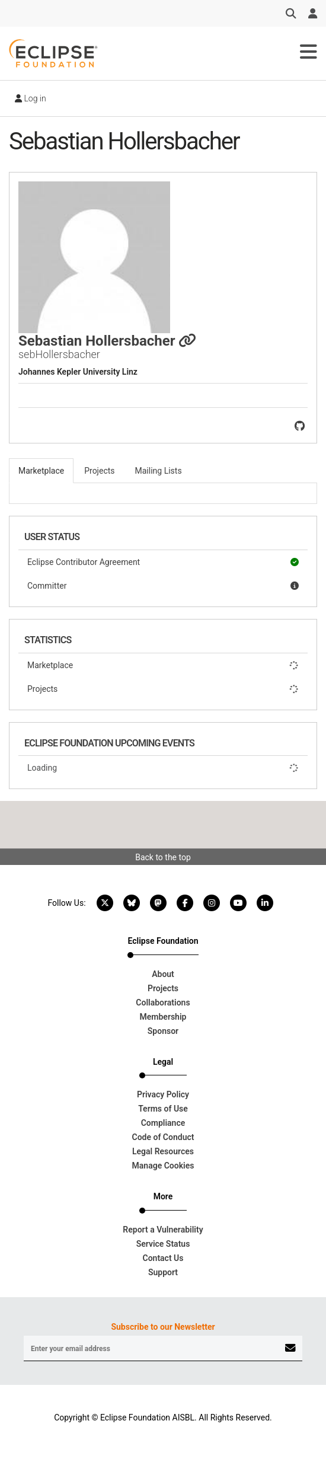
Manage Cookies (163, 1165)
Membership (163, 1016)
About (163, 974)
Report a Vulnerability (163, 1229)
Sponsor (163, 1031)
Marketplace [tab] (41, 470)
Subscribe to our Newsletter (163, 1327)
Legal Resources (163, 1151)
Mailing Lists (158, 470)
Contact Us (163, 1258)
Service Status (163, 1244)
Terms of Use (163, 1108)
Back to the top (163, 857)
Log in (30, 98)
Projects (163, 689)
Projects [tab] (99, 470)
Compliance (163, 1123)
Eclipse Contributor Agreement (163, 562)
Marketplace (163, 665)
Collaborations (163, 1002)
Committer (163, 586)
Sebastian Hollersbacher (107, 341)
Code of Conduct (163, 1137)
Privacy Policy (163, 1094)
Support (163, 1272)
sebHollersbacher (59, 354)
